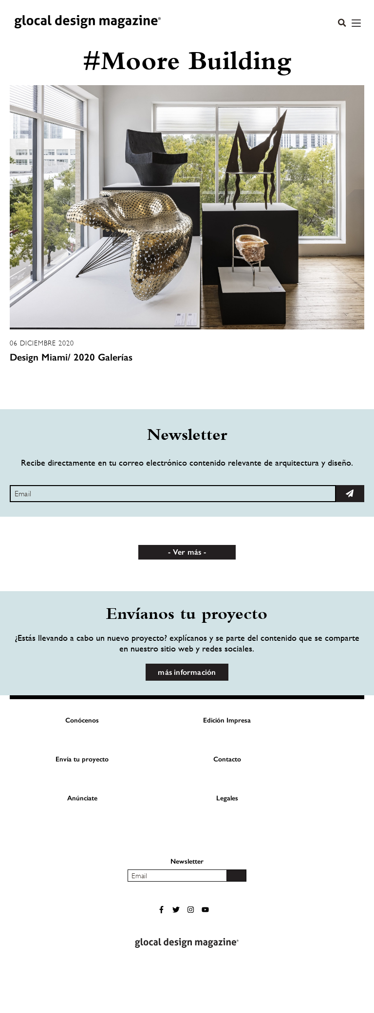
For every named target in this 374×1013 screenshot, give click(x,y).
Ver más (187, 552)
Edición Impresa (227, 720)
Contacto (227, 759)
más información (187, 672)
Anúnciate (82, 798)
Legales (227, 798)
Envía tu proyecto (82, 759)
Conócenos (82, 720)
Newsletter (187, 862)
